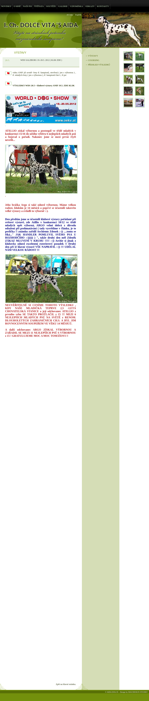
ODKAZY (90, 6)
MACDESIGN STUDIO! (138, 692)
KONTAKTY (103, 6)
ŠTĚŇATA (39, 6)
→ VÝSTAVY (91, 56)
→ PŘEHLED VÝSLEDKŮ (97, 65)
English (78, 15)
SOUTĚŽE (51, 6)
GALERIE (63, 6)
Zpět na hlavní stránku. (66, 684)
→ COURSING (92, 60)
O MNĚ (17, 6)
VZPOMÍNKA (76, 6)
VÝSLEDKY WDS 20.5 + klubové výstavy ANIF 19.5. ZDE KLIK (44, 85)
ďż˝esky (70, 15)
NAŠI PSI (27, 6)
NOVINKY (6, 6)
